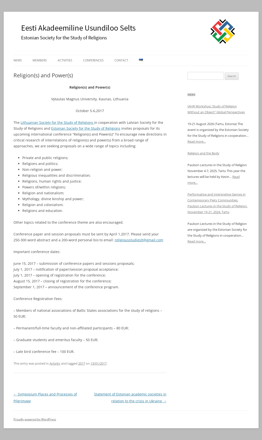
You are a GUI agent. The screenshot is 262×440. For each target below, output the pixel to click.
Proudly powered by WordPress (34, 419)
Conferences (93, 60)
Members (40, 60)
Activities (65, 60)
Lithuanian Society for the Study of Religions (57, 122)
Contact (121, 60)
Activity (55, 363)
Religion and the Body (203, 153)
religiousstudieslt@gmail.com (139, 240)
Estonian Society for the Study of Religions (85, 128)
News (17, 60)
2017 (81, 363)
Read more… (196, 141)
